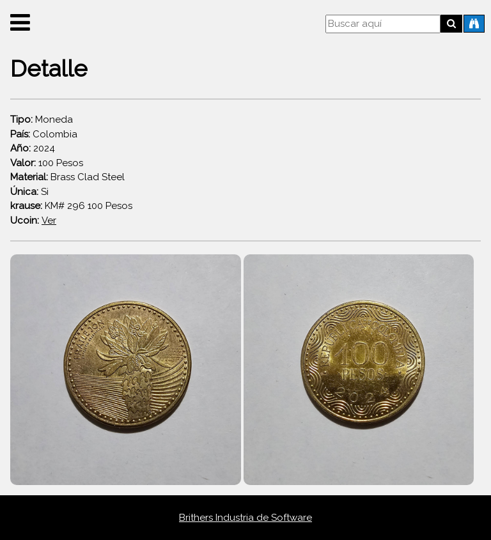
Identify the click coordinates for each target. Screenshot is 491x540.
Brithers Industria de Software (245, 517)
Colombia (43, 134)
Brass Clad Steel (67, 177)
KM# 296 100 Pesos (71, 206)
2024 (32, 148)
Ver (49, 220)
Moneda (41, 119)
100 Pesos (46, 163)
